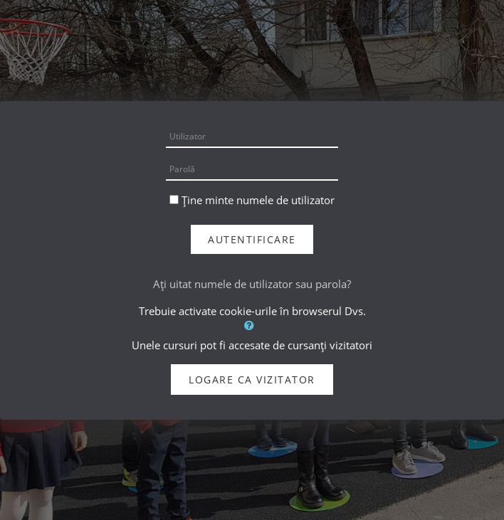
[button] (252, 325)
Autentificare (252, 239)
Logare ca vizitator (252, 379)
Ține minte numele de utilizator (258, 200)
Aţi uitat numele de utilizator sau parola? (252, 284)
